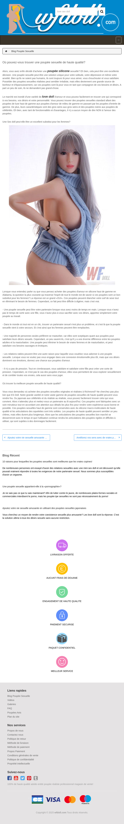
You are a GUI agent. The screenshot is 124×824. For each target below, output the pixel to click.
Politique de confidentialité (20, 759)
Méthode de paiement (18, 747)
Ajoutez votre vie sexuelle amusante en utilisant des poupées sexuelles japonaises (29, 437)
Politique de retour (16, 739)
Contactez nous (15, 734)
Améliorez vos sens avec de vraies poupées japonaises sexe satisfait (99, 437)
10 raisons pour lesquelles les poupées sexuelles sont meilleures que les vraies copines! (47, 461)
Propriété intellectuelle (18, 763)
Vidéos (10, 700)
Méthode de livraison (17, 743)
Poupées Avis (14, 712)
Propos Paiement (16, 751)
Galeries (11, 704)
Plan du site (13, 716)
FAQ (9, 708)
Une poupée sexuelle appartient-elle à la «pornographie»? (31, 486)
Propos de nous (15, 730)
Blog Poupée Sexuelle (22, 51)
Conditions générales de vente (22, 755)
